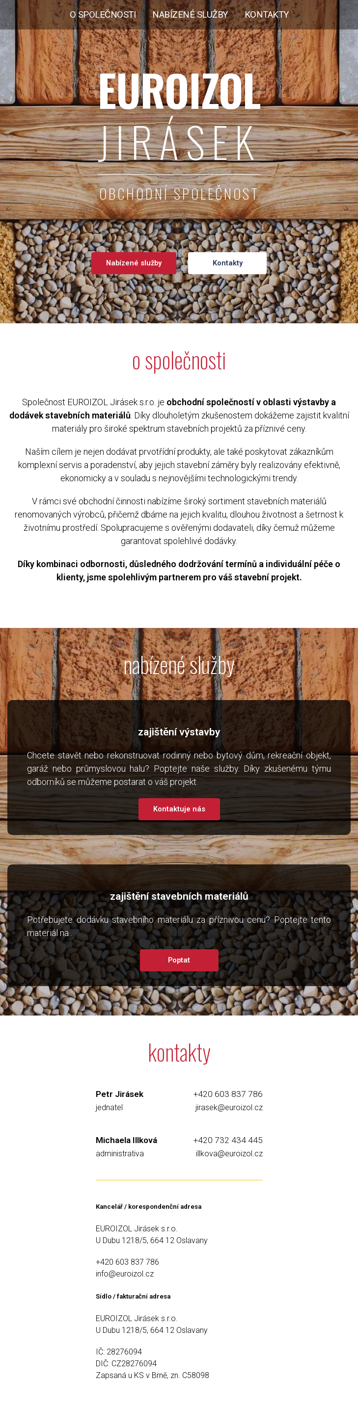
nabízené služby (190, 14)
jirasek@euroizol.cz (229, 1107)
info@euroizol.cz (125, 1273)
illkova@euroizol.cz (229, 1153)
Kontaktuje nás (179, 809)
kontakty (267, 14)
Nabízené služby (134, 263)
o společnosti (103, 14)
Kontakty (228, 263)
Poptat (179, 960)
